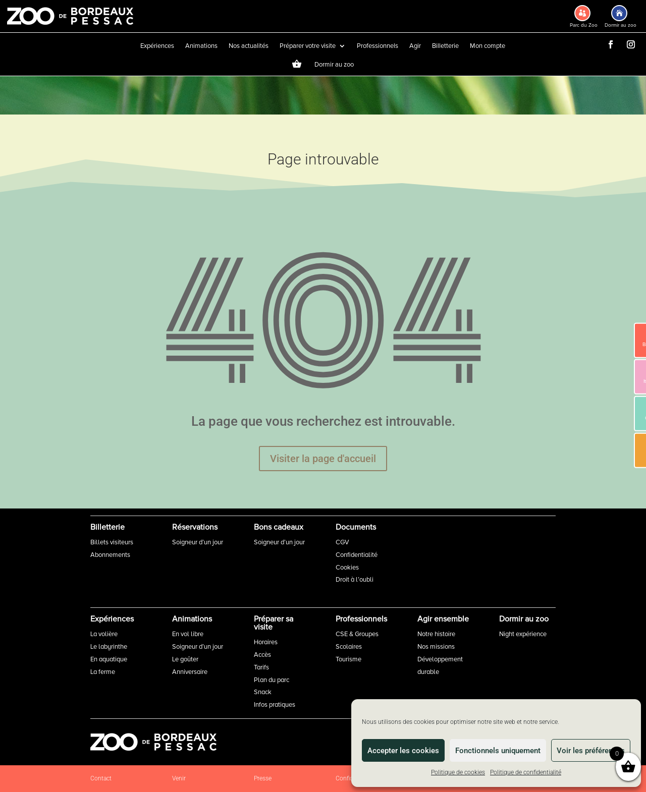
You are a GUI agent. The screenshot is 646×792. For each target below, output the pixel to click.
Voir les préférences (591, 750)
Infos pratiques (274, 705)
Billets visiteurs (111, 542)
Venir (179, 778)
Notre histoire (436, 634)
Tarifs (261, 667)
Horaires (266, 642)
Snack (263, 692)
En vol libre (187, 634)
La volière (104, 634)
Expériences (157, 46)
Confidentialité (357, 555)
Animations (201, 46)
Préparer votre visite (308, 46)
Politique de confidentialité (525, 772)
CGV (342, 542)
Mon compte (487, 46)
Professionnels (377, 46)
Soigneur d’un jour (197, 542)
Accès (262, 655)
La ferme (102, 672)
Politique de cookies (458, 772)
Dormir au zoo (334, 65)
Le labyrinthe (108, 647)
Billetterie (445, 46)
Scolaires (349, 647)
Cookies (347, 567)
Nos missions (436, 647)
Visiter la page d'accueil (323, 458)
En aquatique (108, 659)
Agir (415, 46)
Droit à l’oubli (354, 580)
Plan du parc (271, 680)
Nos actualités (248, 46)
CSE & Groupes (357, 634)
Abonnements (110, 555)
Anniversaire (189, 672)
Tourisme (348, 659)
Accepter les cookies (403, 750)
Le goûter (185, 659)
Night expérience (523, 634)
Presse (263, 778)
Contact (101, 778)
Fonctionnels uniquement (498, 750)
